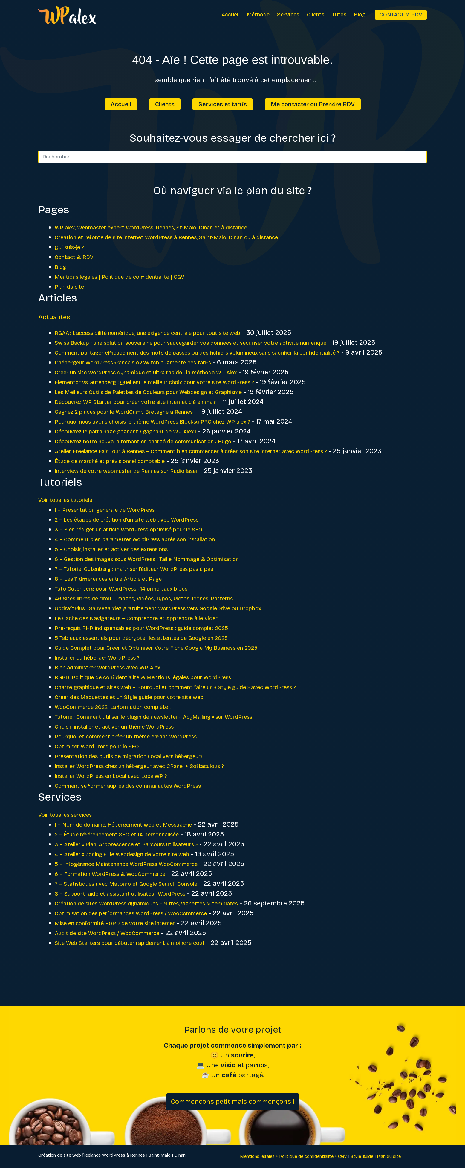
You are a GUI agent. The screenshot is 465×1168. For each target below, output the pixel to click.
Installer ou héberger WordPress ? (108, 687)
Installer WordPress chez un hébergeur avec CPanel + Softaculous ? (161, 795)
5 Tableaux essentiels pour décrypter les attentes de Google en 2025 (162, 667)
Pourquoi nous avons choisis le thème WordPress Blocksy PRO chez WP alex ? (177, 441)
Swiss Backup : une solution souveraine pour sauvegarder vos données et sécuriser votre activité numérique (225, 343)
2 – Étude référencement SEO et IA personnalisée (131, 864)
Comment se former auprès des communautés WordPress (146, 815)
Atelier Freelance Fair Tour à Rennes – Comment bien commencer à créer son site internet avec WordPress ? (223, 471)
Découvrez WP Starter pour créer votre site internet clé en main (154, 421)
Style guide (362, 1156)
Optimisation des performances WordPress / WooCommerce (148, 943)
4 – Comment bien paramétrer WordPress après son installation (155, 569)
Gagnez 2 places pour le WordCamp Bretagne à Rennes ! (142, 431)
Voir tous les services (71, 844)
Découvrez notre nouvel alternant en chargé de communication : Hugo (165, 461)
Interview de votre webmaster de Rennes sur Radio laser (143, 500)
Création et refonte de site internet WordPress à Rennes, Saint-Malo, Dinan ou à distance (194, 237)
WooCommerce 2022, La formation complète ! (126, 736)
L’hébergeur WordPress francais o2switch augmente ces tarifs (152, 382)
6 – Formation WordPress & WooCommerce (122, 903)
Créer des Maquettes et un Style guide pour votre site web (146, 726)
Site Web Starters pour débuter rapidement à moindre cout (147, 972)
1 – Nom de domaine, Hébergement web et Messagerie (138, 854)
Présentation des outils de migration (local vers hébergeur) (146, 786)
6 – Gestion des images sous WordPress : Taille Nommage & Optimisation (168, 588)
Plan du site (73, 286)
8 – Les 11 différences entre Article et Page (120, 608)
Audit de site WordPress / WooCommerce (119, 962)
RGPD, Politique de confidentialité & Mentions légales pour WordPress (163, 707)
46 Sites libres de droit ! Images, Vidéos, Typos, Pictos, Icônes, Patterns (164, 628)
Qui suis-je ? (73, 247)
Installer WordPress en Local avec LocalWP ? (125, 805)
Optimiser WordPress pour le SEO (106, 776)
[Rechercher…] (226, 157)
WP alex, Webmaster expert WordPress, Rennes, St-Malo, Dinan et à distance (174, 227)
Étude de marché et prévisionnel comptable (123, 490)
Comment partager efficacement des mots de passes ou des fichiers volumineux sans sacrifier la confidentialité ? (233, 362)
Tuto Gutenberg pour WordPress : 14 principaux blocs (137, 618)
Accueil (230, 14)
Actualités (60, 316)
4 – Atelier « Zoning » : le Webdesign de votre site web (137, 884)
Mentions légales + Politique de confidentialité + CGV (293, 1156)
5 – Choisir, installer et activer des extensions (125, 579)
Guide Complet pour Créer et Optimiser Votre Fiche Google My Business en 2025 (179, 677)
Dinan (180, 1155)
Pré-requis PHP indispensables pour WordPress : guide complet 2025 (162, 657)
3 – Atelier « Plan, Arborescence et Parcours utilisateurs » (144, 874)
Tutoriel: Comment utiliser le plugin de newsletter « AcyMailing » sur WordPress (178, 746)
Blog (359, 14)
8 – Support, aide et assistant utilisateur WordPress (136, 923)
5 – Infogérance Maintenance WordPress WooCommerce (143, 893)
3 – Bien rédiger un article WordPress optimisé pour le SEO (146, 559)
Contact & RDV (401, 14)
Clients (316, 14)
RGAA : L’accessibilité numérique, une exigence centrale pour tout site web (170, 333)
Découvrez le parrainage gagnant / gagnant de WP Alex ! (143, 451)
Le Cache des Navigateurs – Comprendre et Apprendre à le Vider (155, 648)
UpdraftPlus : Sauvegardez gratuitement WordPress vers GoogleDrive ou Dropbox (182, 638)
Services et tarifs (222, 104)
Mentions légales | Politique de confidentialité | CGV (135, 276)
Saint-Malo (160, 1155)
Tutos (339, 14)
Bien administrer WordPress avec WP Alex (120, 697)
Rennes (137, 1155)
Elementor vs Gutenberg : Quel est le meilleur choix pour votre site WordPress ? (178, 402)
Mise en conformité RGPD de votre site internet (128, 953)
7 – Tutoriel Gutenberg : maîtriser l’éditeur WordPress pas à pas (153, 598)
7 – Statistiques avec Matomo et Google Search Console (142, 913)
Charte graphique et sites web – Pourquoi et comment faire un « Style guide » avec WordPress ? (204, 717)
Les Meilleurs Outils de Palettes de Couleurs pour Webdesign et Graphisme (171, 412)
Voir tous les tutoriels (71, 529)
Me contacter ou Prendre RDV (313, 104)
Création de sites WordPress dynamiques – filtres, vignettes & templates (168, 933)
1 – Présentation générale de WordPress (117, 539)
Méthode (258, 14)
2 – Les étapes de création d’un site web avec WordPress (143, 549)
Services (288, 14)
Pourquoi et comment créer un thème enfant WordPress (143, 766)
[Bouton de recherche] (421, 157)
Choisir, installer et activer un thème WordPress (129, 756)
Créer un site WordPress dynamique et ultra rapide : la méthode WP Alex (168, 392)
